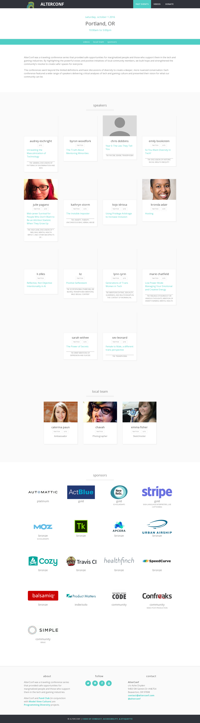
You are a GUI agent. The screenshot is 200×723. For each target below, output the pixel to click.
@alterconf (134, 698)
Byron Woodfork (80, 141)
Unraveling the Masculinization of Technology (36, 153)
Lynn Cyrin (119, 274)
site (40, 145)
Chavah (100, 427)
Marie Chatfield (159, 274)
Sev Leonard (119, 337)
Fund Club (44, 698)
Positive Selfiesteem (76, 282)
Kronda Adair (159, 204)
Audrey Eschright (41, 141)
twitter (80, 145)
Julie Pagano (41, 204)
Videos (157, 4)
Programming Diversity (37, 704)
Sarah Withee (80, 337)
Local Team (98, 42)
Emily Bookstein (159, 141)
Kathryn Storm (80, 204)
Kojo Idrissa (119, 204)
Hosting (149, 213)
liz (80, 274)
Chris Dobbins (120, 141)
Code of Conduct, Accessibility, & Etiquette (107, 719)
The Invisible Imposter (78, 213)
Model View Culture (40, 701)
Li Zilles (41, 274)
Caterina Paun (60, 427)
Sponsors (112, 42)
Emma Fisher (139, 427)
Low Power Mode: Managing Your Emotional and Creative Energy (158, 286)
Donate (169, 4)
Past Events (142, 4)
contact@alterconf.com (141, 695)
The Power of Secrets (77, 346)
